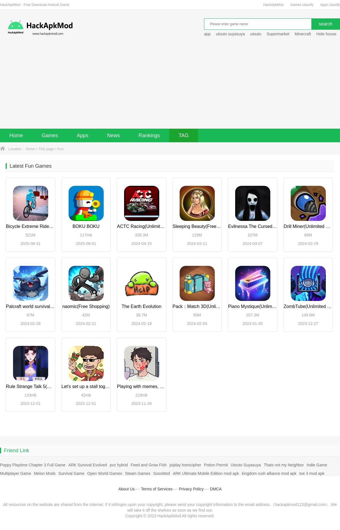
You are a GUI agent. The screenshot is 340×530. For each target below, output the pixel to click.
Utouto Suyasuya (246, 465)
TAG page (46, 149)
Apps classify (330, 5)
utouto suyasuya (230, 34)
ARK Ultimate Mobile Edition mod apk (206, 473)
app (207, 34)
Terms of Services (157, 489)
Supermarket (278, 34)
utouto (255, 34)
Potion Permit (216, 465)
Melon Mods (45, 473)
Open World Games (104, 473)
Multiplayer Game (15, 473)
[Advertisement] (170, 86)
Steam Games (137, 473)
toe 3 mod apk (311, 473)
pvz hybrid (119, 465)
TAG (183, 135)
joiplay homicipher (185, 465)
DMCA (216, 489)
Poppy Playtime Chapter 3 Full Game (32, 465)
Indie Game (317, 465)
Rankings (149, 135)
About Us (126, 489)
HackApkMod (273, 5)
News (113, 135)
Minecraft (303, 34)
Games (50, 135)
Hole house (326, 34)
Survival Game (71, 473)
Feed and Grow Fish (149, 465)
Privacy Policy (191, 489)
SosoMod (161, 473)
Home (16, 135)
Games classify (301, 5)
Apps (82, 135)
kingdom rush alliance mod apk (269, 473)
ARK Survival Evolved (87, 465)
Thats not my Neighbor (284, 465)
